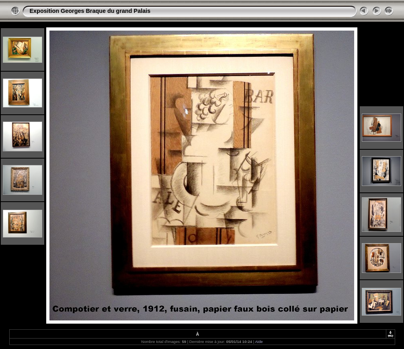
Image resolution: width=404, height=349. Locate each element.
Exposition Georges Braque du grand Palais (90, 11)
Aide (258, 341)
